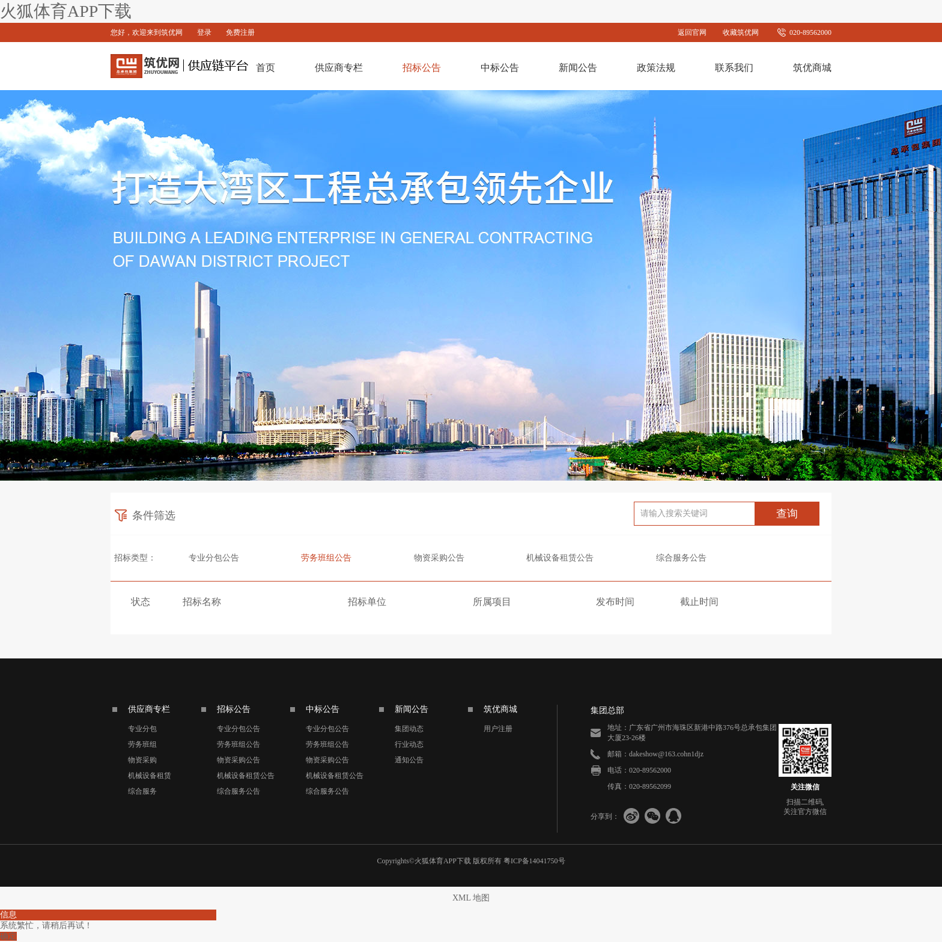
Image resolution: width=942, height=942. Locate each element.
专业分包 (142, 729)
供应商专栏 (339, 67)
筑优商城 (812, 67)
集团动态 (409, 729)
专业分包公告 (214, 557)
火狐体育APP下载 (66, 11)
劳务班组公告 (326, 557)
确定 (8, 936)
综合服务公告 (681, 557)
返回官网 (692, 32)
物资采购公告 (439, 557)
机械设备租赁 (149, 775)
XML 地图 (471, 897)
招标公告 (422, 67)
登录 (204, 32)
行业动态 (409, 744)
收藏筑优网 (741, 32)
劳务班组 (142, 744)
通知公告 (409, 760)
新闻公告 (578, 67)
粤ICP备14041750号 (534, 861)
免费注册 (240, 32)
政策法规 (656, 67)
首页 (265, 67)
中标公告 (500, 67)
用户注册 (498, 729)
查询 (787, 514)
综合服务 (142, 791)
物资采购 (142, 760)
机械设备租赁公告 (560, 557)
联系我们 (734, 67)
